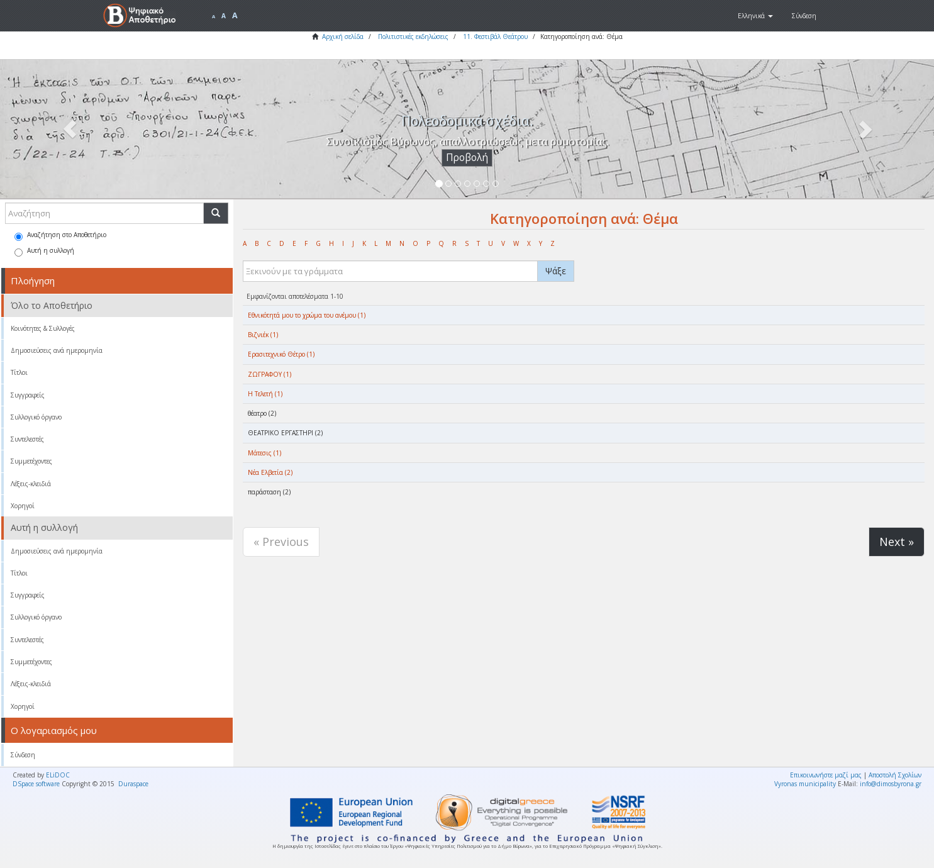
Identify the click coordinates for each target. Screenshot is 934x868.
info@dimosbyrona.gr (890, 783)
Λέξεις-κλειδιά (31, 483)
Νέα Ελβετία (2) (270, 472)
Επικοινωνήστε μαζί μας (826, 775)
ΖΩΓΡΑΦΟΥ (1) (269, 374)
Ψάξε (555, 271)
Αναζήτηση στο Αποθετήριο (60, 235)
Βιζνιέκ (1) (263, 334)
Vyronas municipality (805, 783)
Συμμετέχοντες (31, 461)
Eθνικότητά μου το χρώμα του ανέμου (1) (306, 315)
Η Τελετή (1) (265, 393)
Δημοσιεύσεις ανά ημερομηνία (57, 350)
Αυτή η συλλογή (44, 251)
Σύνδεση (23, 754)
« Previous (281, 541)
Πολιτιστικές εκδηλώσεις (413, 36)
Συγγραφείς (28, 395)
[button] (755, 15)
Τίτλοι (19, 372)
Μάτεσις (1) (264, 452)
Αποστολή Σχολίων (895, 775)
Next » (896, 541)
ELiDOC (58, 775)
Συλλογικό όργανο (36, 417)
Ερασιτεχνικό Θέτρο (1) (281, 354)
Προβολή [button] (467, 157)
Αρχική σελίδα (343, 36)
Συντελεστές (27, 439)
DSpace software (36, 783)
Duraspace (133, 783)
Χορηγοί (23, 505)
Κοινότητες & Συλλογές (43, 328)
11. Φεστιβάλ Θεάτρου (495, 36)
